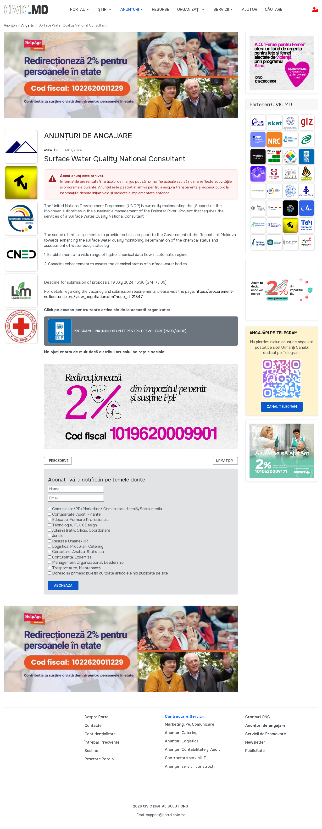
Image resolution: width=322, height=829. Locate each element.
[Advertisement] (20, 439)
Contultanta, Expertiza (72, 557)
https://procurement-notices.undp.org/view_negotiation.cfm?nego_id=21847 (139, 294)
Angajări (51, 150)
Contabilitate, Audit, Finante (76, 514)
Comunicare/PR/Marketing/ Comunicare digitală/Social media (107, 508)
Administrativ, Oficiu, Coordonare (81, 530)
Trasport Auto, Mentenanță (76, 567)
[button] (80, 9)
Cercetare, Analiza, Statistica (78, 551)
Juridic (57, 535)
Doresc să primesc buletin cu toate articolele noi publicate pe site (110, 573)
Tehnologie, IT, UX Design (74, 525)
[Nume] (76, 489)
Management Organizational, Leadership (88, 562)
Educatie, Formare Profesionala (80, 519)
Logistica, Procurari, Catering (77, 546)
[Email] (76, 498)
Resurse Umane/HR (70, 541)
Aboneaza (63, 585)
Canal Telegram (282, 406)
